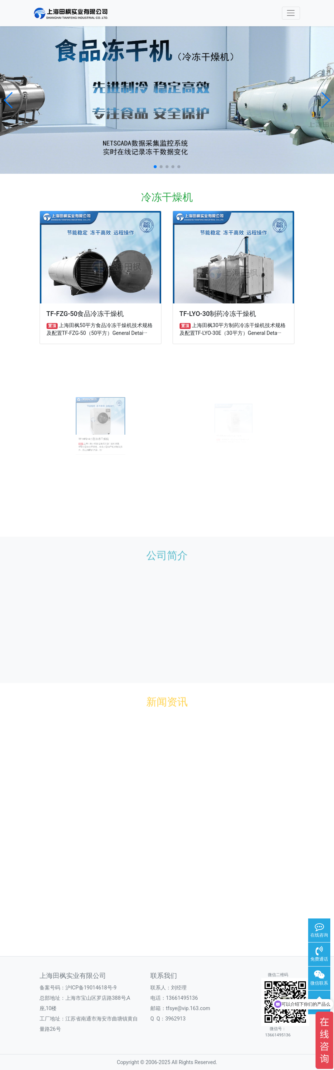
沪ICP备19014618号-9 (90, 988)
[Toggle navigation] (291, 13)
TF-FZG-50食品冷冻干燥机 (85, 313)
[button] (9, 100)
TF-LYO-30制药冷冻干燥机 (218, 313)
